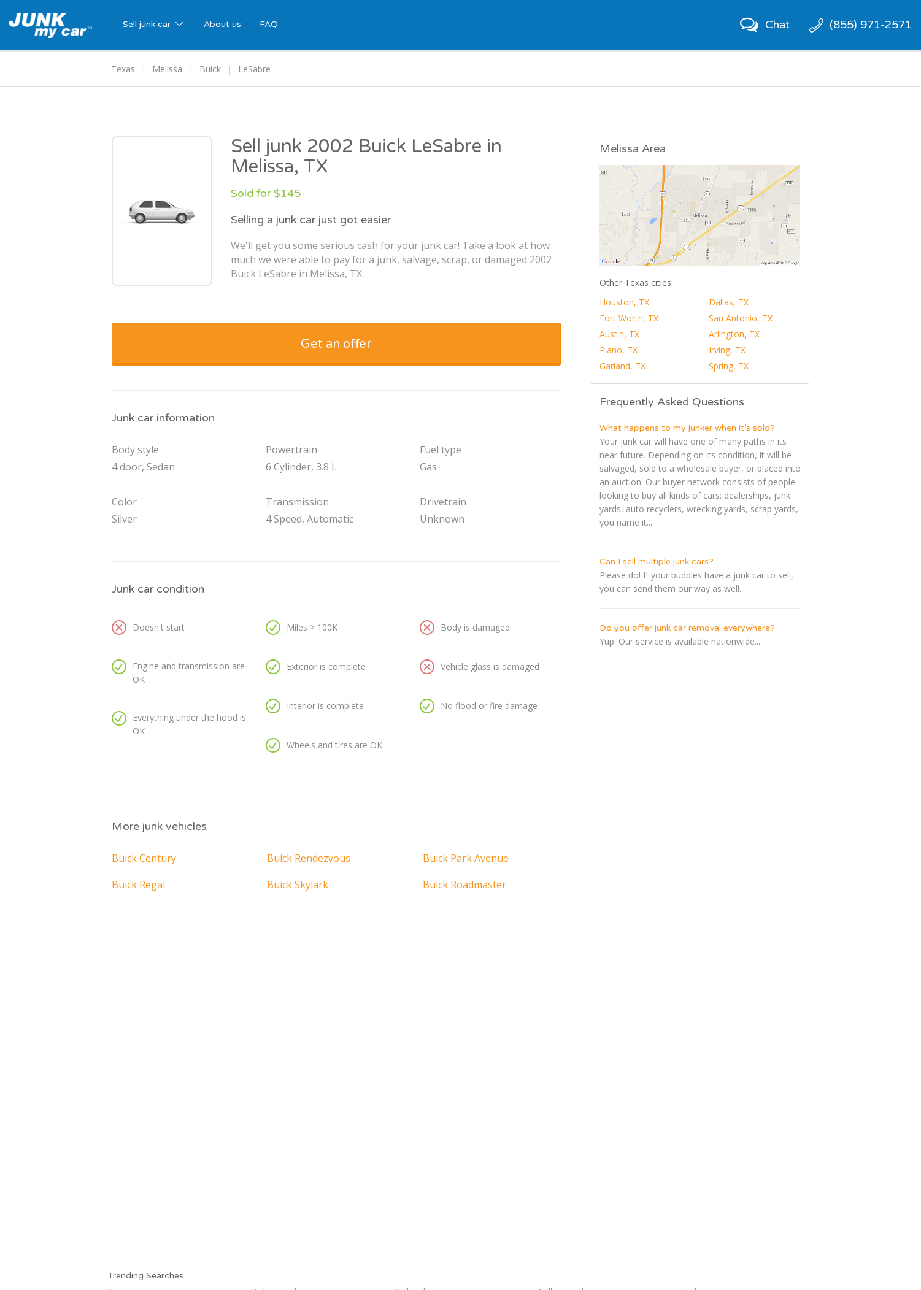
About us (222, 24)
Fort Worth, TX (628, 318)
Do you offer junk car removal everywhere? (687, 628)
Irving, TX (727, 350)
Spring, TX (729, 366)
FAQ (269, 24)
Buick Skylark (297, 884)
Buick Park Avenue (466, 858)
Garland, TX (622, 366)
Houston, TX (624, 302)
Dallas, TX (729, 302)
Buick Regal (138, 884)
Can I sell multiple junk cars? (656, 561)
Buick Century (144, 858)
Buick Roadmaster (464, 884)
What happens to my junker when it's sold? (687, 428)
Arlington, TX (734, 334)
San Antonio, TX (741, 318)
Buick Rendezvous (308, 858)
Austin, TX (619, 334)
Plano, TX (618, 350)
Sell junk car (154, 24)
